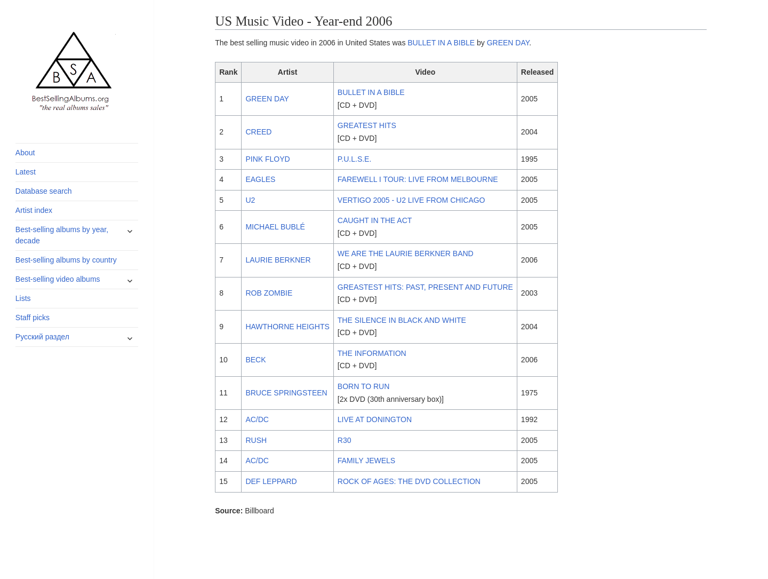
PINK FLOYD (267, 159)
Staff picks (32, 317)
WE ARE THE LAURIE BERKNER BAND (406, 253)
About (25, 152)
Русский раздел (42, 336)
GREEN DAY (508, 42)
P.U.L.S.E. (355, 159)
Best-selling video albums (57, 279)
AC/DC (257, 419)
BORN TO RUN (364, 386)
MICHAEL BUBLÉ (275, 227)
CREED (258, 132)
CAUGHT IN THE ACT (375, 220)
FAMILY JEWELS (366, 460)
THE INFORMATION (372, 353)
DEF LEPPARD (271, 481)
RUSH (256, 440)
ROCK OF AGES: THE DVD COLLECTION (409, 481)
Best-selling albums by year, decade (61, 235)
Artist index (33, 210)
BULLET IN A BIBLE (441, 42)
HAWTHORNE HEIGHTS (287, 326)
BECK (255, 359)
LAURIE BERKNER (277, 260)
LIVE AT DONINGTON (375, 419)
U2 (250, 200)
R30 (344, 440)
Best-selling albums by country (66, 260)
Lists (23, 298)
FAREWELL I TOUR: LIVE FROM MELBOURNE (418, 179)
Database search (43, 191)
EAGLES (260, 179)
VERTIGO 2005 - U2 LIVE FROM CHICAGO (411, 200)
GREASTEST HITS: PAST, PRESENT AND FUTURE (425, 287)
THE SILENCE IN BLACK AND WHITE (402, 320)
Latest (25, 172)
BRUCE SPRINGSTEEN (286, 392)
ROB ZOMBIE (268, 293)
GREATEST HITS (367, 125)
